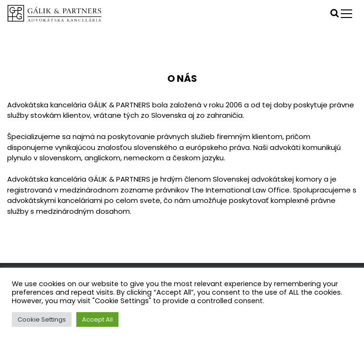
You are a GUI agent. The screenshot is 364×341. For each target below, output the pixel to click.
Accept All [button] (97, 319)
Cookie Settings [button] (42, 319)
